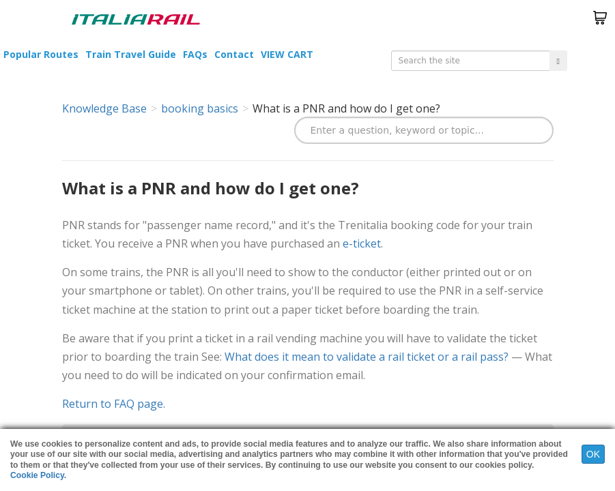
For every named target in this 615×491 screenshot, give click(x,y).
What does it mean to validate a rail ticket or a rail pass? (367, 356)
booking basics (199, 108)
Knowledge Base (104, 108)
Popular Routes (40, 54)
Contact (234, 54)
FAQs (195, 54)
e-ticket (362, 243)
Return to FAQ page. (113, 403)
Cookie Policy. (38, 475)
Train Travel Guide (130, 54)
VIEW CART (287, 54)
